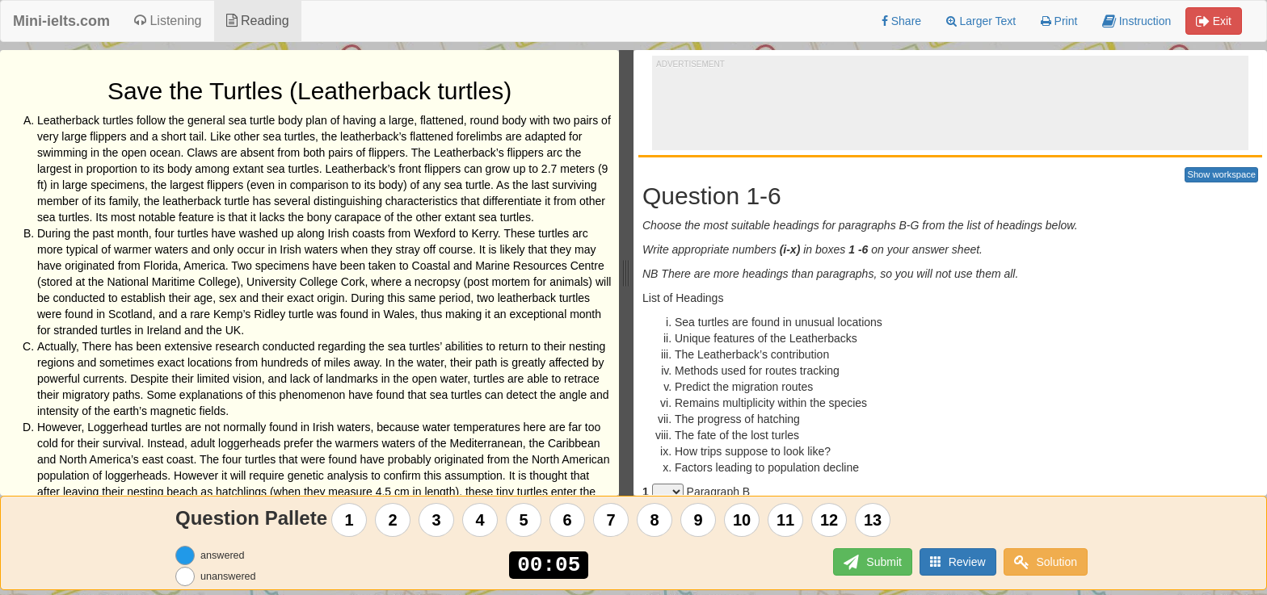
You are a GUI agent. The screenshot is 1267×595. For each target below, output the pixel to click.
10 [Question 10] (742, 520)
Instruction (1136, 21)
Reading (257, 20)
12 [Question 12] (829, 520)
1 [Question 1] (349, 520)
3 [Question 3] (436, 520)
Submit (872, 562)
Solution (1045, 562)
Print (1059, 21)
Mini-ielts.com (61, 21)
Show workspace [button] (1221, 174)
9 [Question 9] (698, 520)
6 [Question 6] (567, 520)
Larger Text (981, 21)
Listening (168, 20)
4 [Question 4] (480, 520)
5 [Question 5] (524, 520)
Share (901, 21)
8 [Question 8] (654, 520)
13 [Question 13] (873, 520)
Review (958, 561)
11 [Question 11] (785, 520)
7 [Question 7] (611, 520)
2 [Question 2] (393, 520)
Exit (1213, 21)
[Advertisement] (950, 105)
